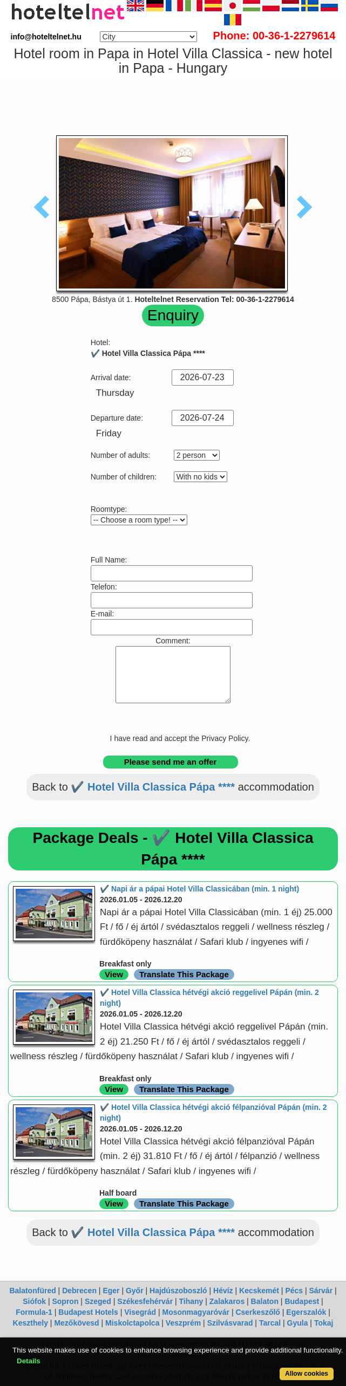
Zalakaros (227, 1301)
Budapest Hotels (88, 1312)
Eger (111, 1290)
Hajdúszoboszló (178, 1290)
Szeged (98, 1301)
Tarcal (270, 1323)
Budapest (301, 1301)
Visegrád (140, 1312)
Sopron (65, 1301)
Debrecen (79, 1290)
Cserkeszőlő (257, 1312)
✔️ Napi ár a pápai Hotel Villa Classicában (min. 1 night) (199, 888)
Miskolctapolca (132, 1323)
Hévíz (223, 1290)
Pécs (294, 1290)
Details (28, 1361)
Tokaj (324, 1323)
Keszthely (30, 1323)
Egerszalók (306, 1312)
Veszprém (183, 1323)
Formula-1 (34, 1312)
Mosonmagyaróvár (195, 1312)
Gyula (297, 1323)
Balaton (265, 1301)
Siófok (34, 1301)
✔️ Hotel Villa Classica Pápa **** (153, 787)
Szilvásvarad (230, 1323)
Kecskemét (259, 1290)
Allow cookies (306, 1373)
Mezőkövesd (76, 1323)
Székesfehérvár (145, 1301)
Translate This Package (184, 974)
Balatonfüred (32, 1290)
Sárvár (321, 1290)
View (114, 974)
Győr (135, 1290)
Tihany (191, 1301)
